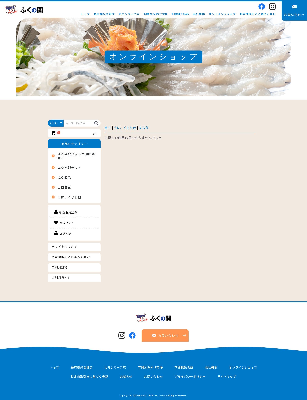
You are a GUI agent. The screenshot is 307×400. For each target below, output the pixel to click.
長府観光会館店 (104, 14)
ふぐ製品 (64, 177)
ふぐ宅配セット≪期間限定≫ (76, 156)
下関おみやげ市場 (155, 14)
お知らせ (126, 376)
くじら (143, 127)
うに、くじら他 (69, 197)
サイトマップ (227, 376)
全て (108, 127)
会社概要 (199, 14)
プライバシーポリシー (190, 376)
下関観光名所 (180, 14)
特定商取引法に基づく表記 (258, 14)
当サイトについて (64, 247)
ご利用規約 (60, 267)
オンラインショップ (222, 14)
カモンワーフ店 (129, 14)
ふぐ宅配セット (69, 167)
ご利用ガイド (61, 277)
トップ (85, 14)
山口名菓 (64, 187)
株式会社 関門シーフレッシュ (152, 395)
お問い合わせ (153, 376)
